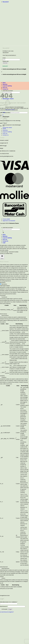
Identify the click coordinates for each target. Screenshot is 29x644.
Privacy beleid (6, 219)
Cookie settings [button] (4, 252)
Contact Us (5, 89)
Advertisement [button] (4, 567)
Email (4, 58)
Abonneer (5, 63)
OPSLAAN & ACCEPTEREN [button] (6, 588)
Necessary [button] (2, 282)
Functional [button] (2, 295)
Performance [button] (3, 314)
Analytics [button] (2, 376)
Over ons (5, 87)
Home (4, 128)
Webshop (5, 130)
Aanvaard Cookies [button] (13, 252)
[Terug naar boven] (0, 225)
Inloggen (10, 609)
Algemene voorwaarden (9, 220)
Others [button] (2, 576)
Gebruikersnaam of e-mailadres (8, 602)
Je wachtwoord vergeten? (7, 612)
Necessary (4, 284)
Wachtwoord (4, 606)
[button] (6, 1)
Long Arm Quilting (7, 85)
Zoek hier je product (8, 90)
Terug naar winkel (7, 127)
